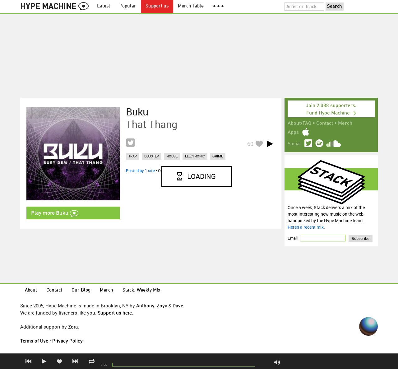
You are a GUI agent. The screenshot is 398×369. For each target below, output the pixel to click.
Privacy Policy (67, 341)
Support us (157, 6)
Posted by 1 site (140, 170)
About (31, 290)
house (172, 156)
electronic (195, 156)
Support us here (115, 313)
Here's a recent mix (306, 227)
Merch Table (191, 6)
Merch (345, 123)
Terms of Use (34, 341)
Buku (137, 111)
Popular (127, 6)
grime (217, 156)
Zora (73, 327)
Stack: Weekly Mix (141, 290)
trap (132, 156)
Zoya (162, 305)
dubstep (151, 156)
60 (250, 144)
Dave (178, 305)
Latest (103, 6)
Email (293, 238)
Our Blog (81, 290)
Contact (324, 123)
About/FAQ (299, 123)
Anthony (145, 305)
